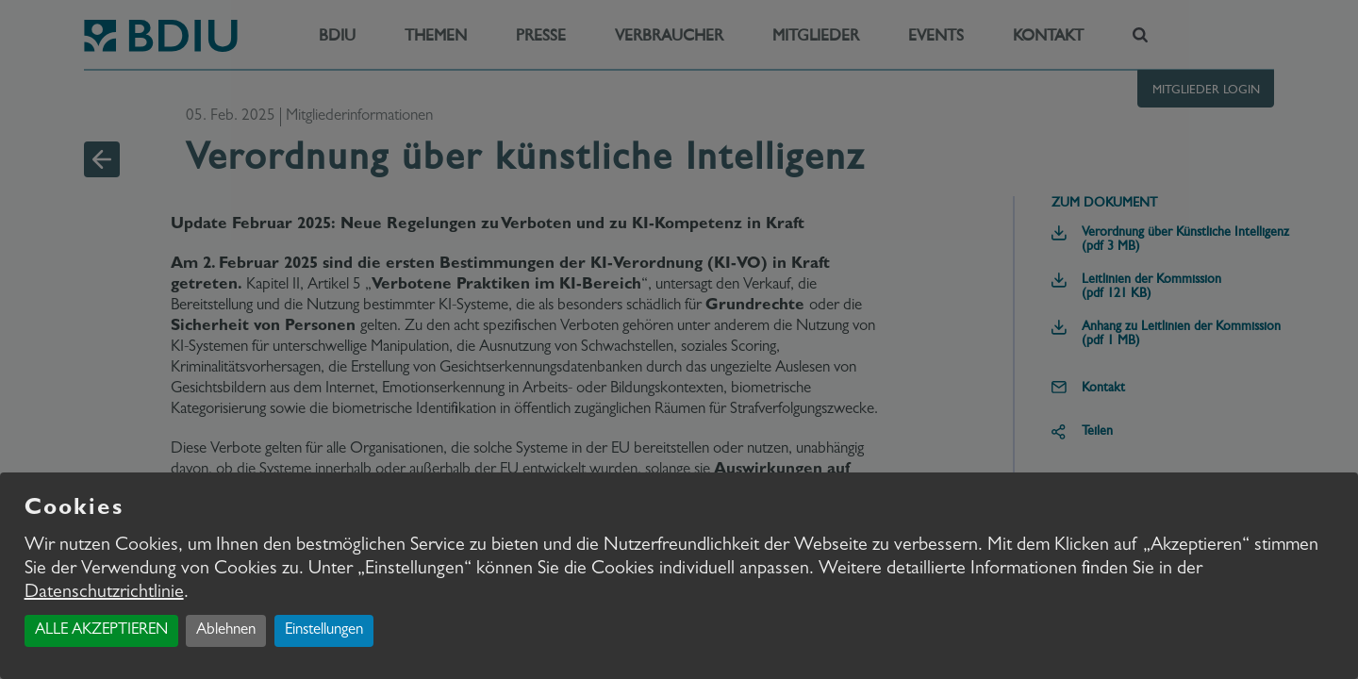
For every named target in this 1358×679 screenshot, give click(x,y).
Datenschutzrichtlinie (104, 593)
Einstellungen (324, 630)
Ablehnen (226, 630)
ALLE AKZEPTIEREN (101, 630)
